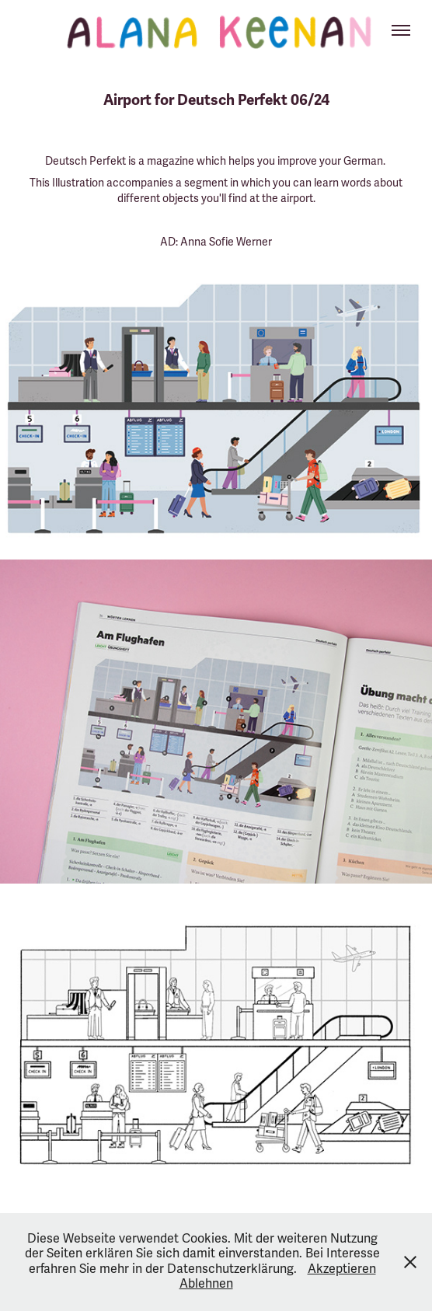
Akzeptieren (342, 1269)
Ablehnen (206, 1284)
